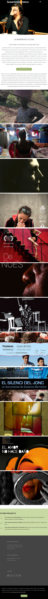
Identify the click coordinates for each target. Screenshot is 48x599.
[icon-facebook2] (14, 575)
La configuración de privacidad (18, 592)
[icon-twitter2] (17, 575)
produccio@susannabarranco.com (15, 546)
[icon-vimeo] (20, 575)
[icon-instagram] (8, 575)
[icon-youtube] (11, 575)
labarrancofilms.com (24, 69)
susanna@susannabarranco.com (14, 545)
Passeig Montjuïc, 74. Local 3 (13, 558)
